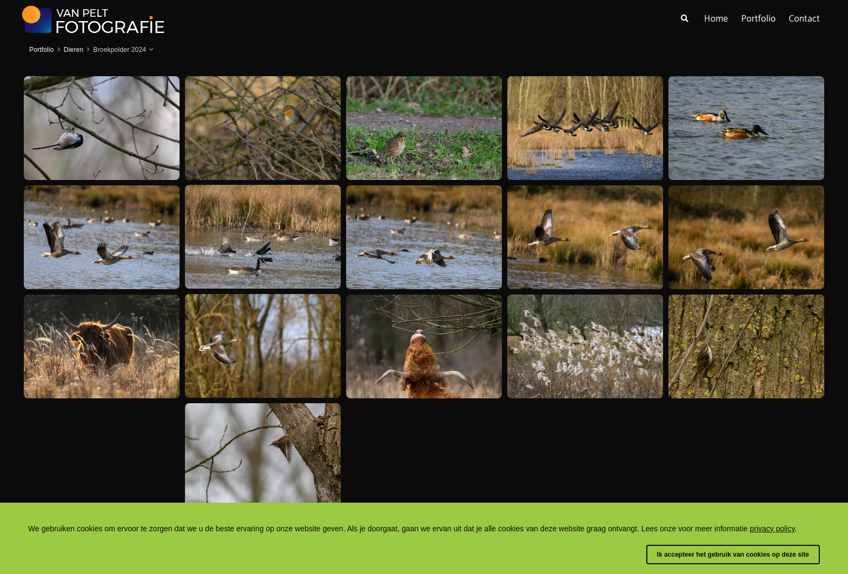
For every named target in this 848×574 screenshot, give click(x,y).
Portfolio (758, 18)
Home (716, 18)
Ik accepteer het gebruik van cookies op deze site (733, 554)
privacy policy (772, 528)
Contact (804, 18)
